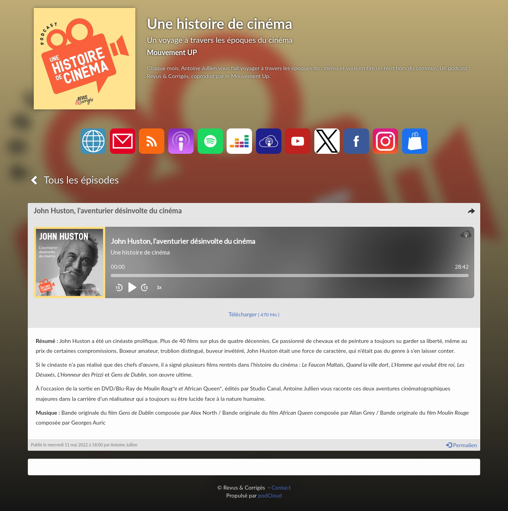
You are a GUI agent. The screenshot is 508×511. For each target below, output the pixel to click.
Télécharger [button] (254, 314)
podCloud (270, 495)
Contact (281, 487)
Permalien (461, 445)
